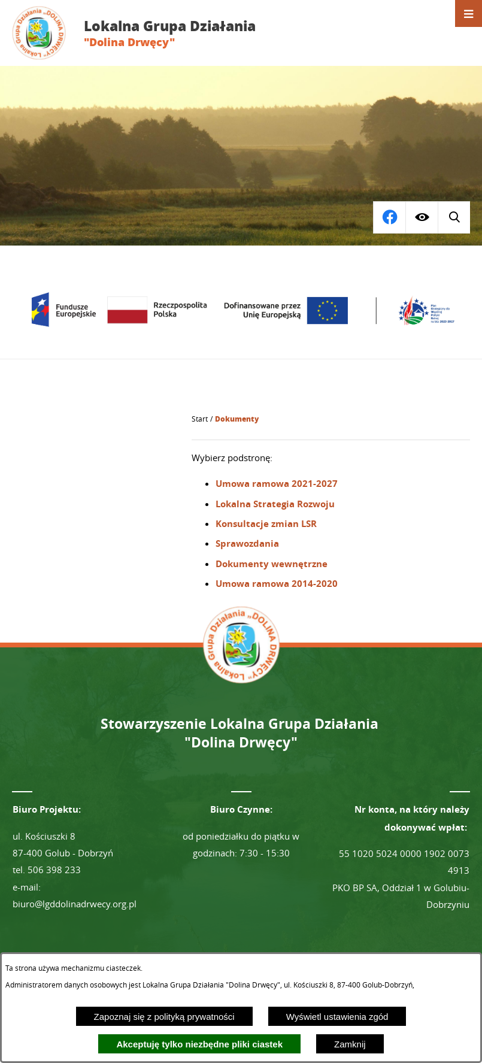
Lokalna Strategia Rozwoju (275, 504)
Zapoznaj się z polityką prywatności (164, 1016)
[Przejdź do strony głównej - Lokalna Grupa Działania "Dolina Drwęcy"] (143, 33)
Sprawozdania (247, 543)
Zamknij (350, 1044)
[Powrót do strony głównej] (200, 419)
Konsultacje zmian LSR (266, 523)
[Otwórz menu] (468, 13)
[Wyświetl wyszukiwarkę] (389, 217)
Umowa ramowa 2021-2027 (277, 483)
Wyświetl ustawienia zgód (337, 1016)
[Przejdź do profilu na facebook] (454, 217)
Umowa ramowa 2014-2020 (277, 583)
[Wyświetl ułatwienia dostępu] (421, 217)
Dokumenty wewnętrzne (272, 564)
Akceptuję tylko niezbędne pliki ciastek (199, 1044)
